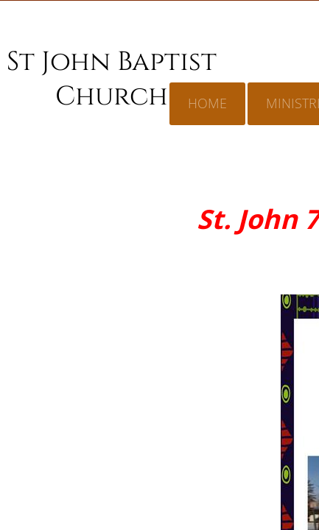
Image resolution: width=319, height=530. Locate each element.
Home (207, 103)
